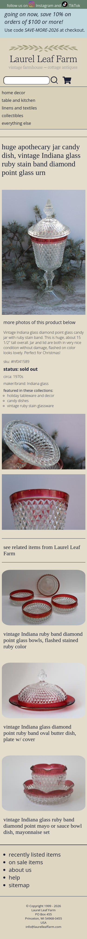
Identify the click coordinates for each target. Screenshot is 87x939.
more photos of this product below (39, 322)
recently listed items (35, 854)
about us (20, 869)
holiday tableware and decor (31, 395)
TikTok (74, 5)
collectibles (12, 115)
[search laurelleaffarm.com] (55, 80)
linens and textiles (19, 108)
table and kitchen (18, 100)
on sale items (26, 862)
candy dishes (18, 400)
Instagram (44, 5)
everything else (16, 123)
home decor (13, 92)
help (14, 877)
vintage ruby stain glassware (30, 405)
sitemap (19, 885)
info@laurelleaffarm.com (43, 927)
